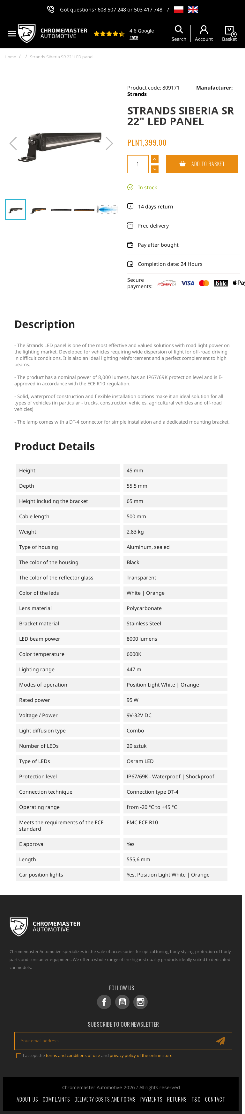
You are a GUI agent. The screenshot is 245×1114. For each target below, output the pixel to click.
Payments (151, 1099)
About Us (27, 1099)
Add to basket (195, 164)
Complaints (56, 1099)
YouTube (122, 1002)
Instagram (140, 1002)
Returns (177, 1099)
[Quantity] (138, 164)
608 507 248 (112, 9)
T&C (196, 1099)
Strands (137, 94)
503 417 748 (148, 9)
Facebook (104, 1002)
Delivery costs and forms (105, 1099)
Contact (215, 1099)
